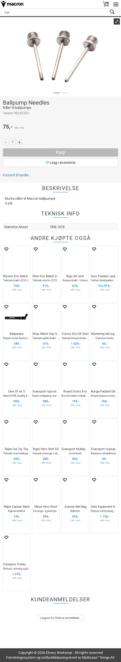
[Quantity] (12, 141)
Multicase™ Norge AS (98, 657)
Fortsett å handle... (17, 175)
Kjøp (60, 152)
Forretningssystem (21, 657)
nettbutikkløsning (54, 657)
